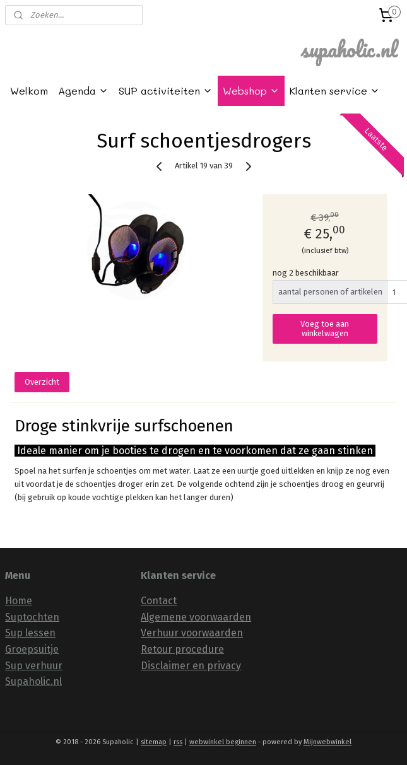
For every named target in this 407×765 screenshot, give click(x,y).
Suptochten (32, 617)
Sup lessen (30, 633)
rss (178, 742)
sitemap (154, 742)
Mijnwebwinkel (327, 742)
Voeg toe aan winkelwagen (324, 328)
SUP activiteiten (166, 90)
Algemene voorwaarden (196, 617)
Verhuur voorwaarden (192, 633)
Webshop (251, 90)
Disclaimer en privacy (191, 666)
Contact (159, 601)
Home (18, 601)
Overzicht (42, 382)
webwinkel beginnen (222, 742)
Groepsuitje (32, 649)
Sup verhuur (33, 666)
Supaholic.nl (33, 681)
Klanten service (335, 90)
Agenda (83, 90)
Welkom (29, 90)
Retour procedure (182, 649)
